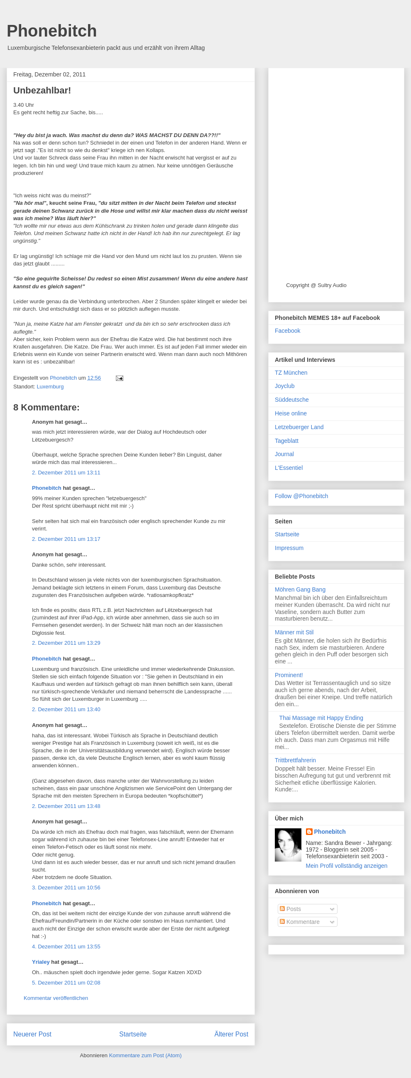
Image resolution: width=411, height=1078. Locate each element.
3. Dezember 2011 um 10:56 (66, 887)
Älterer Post (231, 1034)
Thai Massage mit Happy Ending (321, 718)
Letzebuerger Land (299, 427)
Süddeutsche (292, 399)
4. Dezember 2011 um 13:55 (66, 946)
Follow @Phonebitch (301, 496)
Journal (284, 454)
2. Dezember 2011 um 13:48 (66, 806)
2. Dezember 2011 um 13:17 (66, 539)
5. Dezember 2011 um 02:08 (66, 983)
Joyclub (284, 386)
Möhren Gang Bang (300, 589)
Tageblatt (286, 440)
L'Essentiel (289, 467)
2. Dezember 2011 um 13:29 (66, 643)
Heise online (291, 413)
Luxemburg (50, 386)
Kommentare (300, 921)
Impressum (289, 548)
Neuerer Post (32, 1034)
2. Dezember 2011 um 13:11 (66, 472)
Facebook (287, 330)
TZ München (291, 372)
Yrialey (41, 962)
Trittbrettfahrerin (295, 760)
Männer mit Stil (294, 632)
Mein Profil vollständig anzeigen (347, 865)
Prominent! (289, 675)
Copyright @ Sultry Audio (316, 285)
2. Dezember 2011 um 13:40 (66, 709)
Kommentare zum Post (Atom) (145, 1055)
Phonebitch (52, 31)
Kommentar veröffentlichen (56, 998)
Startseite (133, 1034)
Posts (290, 909)
